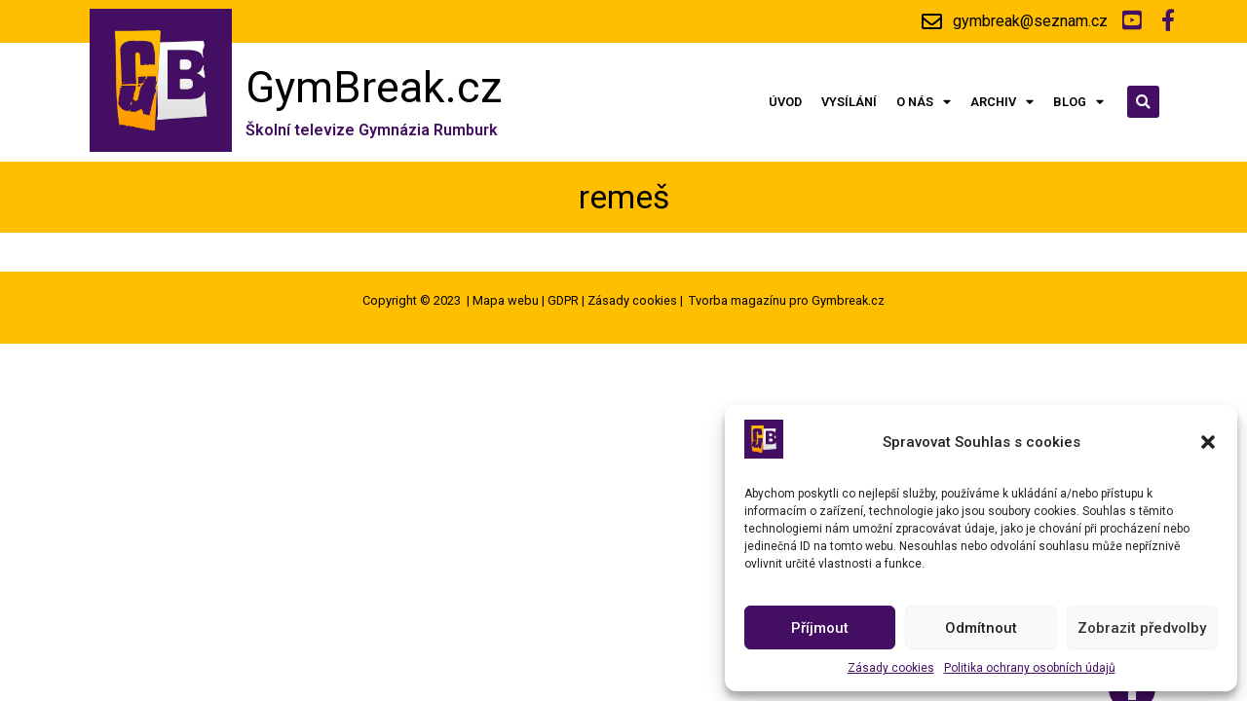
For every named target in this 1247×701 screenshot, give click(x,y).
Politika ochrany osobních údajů (1029, 668)
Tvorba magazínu (737, 300)
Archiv (1002, 103)
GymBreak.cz (374, 87)
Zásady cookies (891, 668)
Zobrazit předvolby (1141, 628)
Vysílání (849, 101)
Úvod (785, 101)
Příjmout (820, 628)
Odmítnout (981, 628)
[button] (1208, 442)
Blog (1078, 103)
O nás (923, 103)
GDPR (563, 300)
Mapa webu (505, 300)
